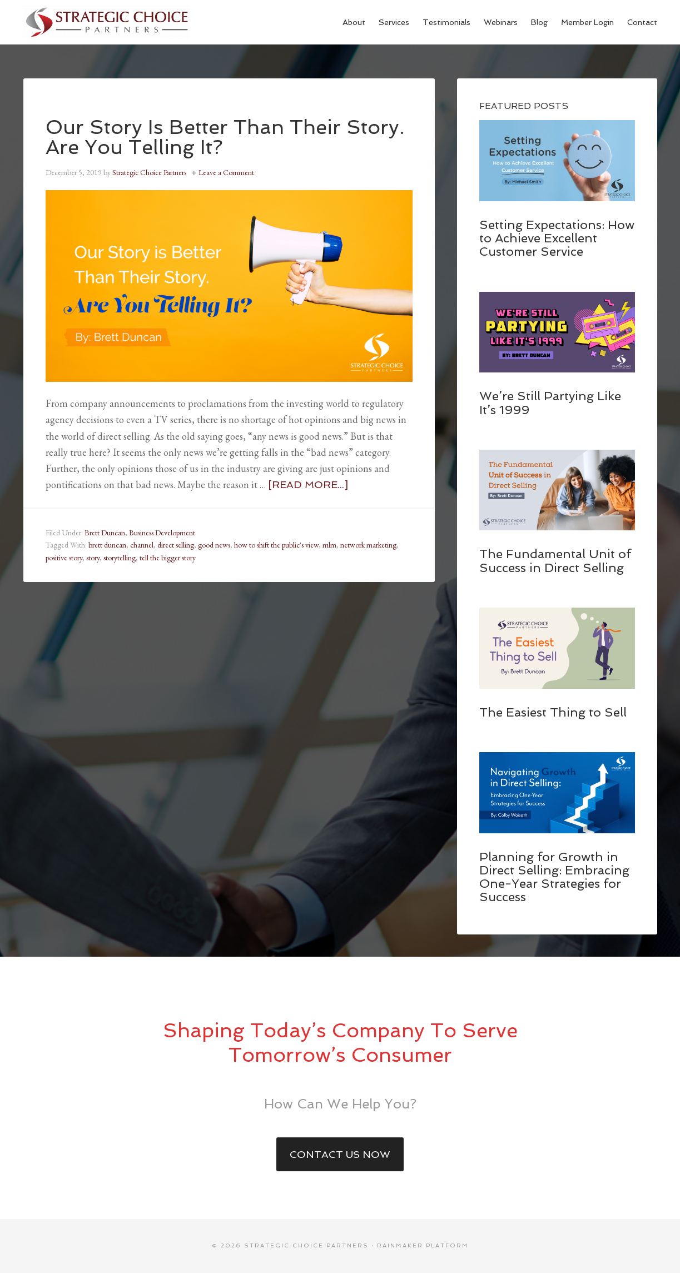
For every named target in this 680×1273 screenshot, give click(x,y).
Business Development (162, 533)
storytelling (119, 558)
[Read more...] (308, 484)
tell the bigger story (168, 558)
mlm (329, 545)
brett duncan (107, 545)
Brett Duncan (105, 533)
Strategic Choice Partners (106, 22)
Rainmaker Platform (423, 1245)
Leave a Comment (226, 172)
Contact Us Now (340, 1154)
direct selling (175, 545)
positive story (64, 558)
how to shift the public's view (276, 545)
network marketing (368, 545)
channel (141, 545)
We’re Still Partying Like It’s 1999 (550, 402)
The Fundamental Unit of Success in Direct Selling (555, 560)
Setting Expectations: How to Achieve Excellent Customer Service (556, 237)
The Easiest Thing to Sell (553, 712)
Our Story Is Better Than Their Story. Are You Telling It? (225, 137)
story (93, 558)
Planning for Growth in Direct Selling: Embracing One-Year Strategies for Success (554, 876)
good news (214, 545)
